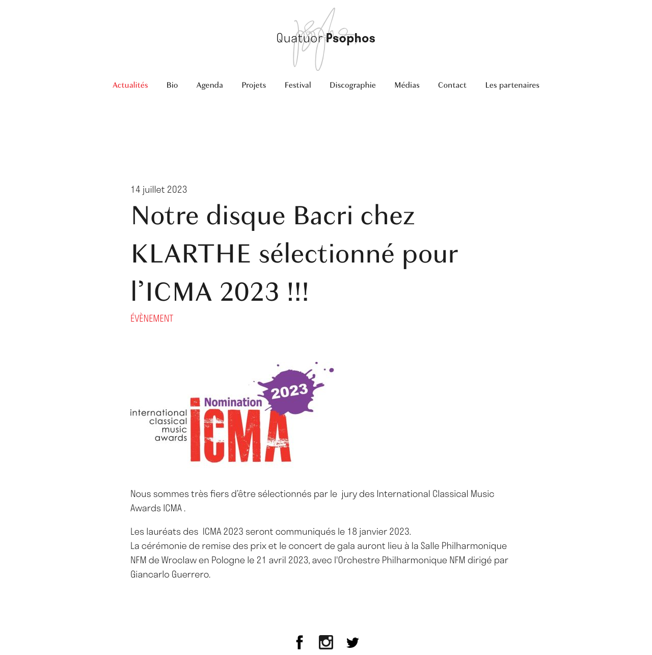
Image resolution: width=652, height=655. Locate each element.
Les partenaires (512, 85)
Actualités (130, 85)
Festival (297, 85)
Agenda (209, 85)
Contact (452, 85)
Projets (253, 85)
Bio (172, 85)
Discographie (353, 85)
